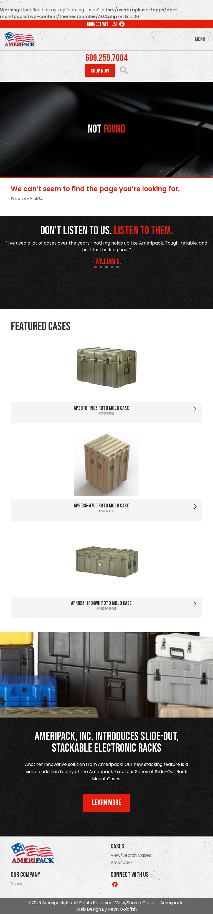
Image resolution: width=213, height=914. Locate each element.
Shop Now (100, 71)
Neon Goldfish (122, 909)
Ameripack (122, 862)
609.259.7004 (106, 58)
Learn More (106, 802)
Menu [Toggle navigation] (200, 39)
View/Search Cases (131, 855)
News (16, 883)
